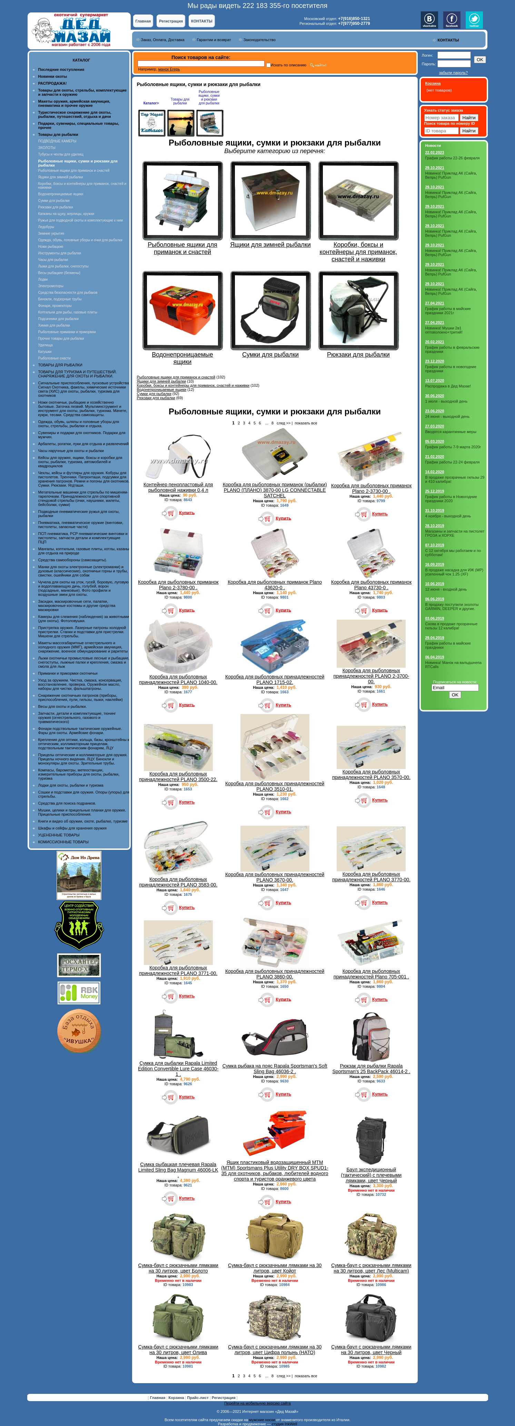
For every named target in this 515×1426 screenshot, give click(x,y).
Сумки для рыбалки (54, 201)
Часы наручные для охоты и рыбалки (71, 451)
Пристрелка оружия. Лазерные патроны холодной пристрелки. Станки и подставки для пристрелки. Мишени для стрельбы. (82, 632)
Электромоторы (50, 286)
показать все (306, 423)
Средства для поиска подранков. (67, 803)
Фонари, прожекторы (55, 306)
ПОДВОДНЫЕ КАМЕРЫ (57, 141)
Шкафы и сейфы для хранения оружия (72, 828)
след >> (283, 423)
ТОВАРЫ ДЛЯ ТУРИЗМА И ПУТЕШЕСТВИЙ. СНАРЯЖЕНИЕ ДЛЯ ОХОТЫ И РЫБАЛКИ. (77, 374)
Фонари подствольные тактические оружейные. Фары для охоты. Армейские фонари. (80, 730)
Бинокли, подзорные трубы (60, 299)
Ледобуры (46, 227)
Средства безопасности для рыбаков (68, 292)
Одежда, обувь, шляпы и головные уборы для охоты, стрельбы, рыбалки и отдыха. (78, 424)
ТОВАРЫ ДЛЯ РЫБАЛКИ (60, 365)
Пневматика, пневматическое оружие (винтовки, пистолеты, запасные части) (80, 524)
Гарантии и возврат (214, 40)
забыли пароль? (453, 73)
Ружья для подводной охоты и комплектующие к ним (80, 220)
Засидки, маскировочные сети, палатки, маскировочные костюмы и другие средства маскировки (77, 605)
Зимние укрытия (51, 233)
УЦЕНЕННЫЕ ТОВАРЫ (59, 835)
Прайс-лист (198, 1398)
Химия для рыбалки (54, 325)
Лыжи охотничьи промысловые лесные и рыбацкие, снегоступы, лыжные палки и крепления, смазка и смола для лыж (84, 662)
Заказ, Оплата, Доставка (163, 40)
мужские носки (262, 1420)
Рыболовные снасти (54, 358)
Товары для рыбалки (180, 101)
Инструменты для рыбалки (59, 253)
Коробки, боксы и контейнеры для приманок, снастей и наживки (193, 385)
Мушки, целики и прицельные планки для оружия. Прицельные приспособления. (82, 812)
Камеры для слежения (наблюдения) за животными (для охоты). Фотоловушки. (83, 619)
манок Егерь (169, 69)
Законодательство (260, 40)
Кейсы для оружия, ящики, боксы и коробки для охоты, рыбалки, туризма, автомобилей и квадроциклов (80, 462)
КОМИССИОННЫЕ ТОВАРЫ (63, 842)
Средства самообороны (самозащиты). (72, 560)
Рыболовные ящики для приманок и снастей (74, 170)
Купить (187, 512)
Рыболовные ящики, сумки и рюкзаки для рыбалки (208, 97)
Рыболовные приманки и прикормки (67, 332)
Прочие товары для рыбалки (61, 338)
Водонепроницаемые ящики (60, 194)
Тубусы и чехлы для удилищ (60, 154)
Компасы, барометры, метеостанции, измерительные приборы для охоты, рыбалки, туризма (79, 774)
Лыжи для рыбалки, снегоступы (63, 266)
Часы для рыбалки (53, 260)
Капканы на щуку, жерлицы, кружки (66, 214)
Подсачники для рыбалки (58, 319)
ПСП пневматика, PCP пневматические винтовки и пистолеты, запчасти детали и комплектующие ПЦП (83, 538)
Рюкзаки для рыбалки (55, 207)
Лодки (43, 279)
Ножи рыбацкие (50, 246)
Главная (143, 21)
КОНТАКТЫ (201, 21)
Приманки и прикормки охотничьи (68, 673)
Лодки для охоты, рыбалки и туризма (70, 785)
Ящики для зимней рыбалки (60, 177)
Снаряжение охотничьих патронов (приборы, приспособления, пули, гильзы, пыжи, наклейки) (80, 697)
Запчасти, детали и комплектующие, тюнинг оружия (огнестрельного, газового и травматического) (77, 717)
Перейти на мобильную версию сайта (257, 1403)
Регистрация (171, 21)
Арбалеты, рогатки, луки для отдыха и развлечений (83, 444)
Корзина (176, 1398)
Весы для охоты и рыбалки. (62, 706)
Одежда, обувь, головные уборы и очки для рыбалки (80, 240)
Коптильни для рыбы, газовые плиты (67, 312)
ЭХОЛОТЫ (47, 148)
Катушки (45, 352)
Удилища (45, 345)
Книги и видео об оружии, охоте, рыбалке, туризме (83, 821)
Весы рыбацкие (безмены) (59, 273)
